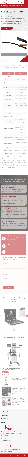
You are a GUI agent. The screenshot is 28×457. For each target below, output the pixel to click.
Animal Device (10, 5)
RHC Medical (9, 449)
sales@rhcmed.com (7, 438)
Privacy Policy (9, 451)
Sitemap (3, 451)
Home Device (4, 415)
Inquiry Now (7, 28)
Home (4, 5)
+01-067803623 (6, 435)
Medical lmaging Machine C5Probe (11, 6)
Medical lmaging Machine (19, 5)
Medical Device (5, 412)
